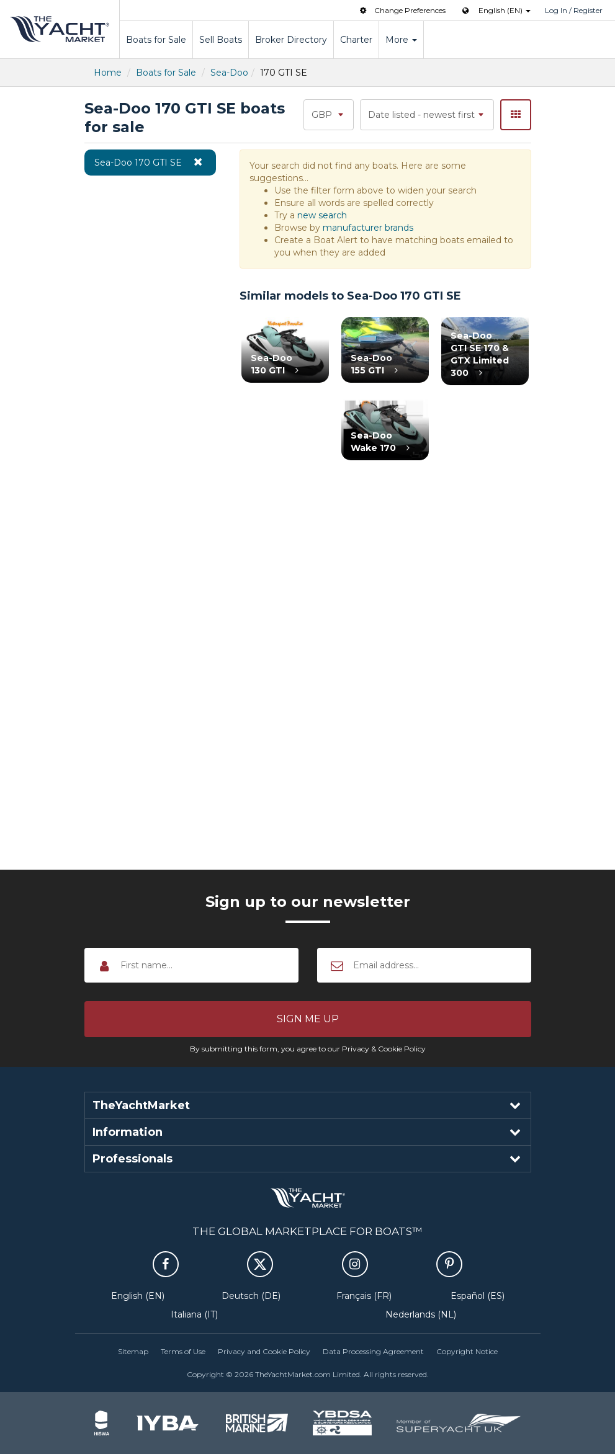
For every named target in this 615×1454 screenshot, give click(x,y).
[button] (307, 1019)
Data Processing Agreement (373, 1351)
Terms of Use (183, 1351)
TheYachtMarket (59, 29)
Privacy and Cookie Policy (264, 1351)
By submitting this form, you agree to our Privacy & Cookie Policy (308, 1048)
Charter (356, 39)
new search (322, 215)
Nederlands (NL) (420, 1314)
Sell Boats (220, 39)
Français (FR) (364, 1295)
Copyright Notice (467, 1351)
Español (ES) (478, 1295)
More (401, 39)
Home (108, 72)
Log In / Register (574, 10)
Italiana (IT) (194, 1314)
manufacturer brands (368, 227)
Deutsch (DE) (251, 1295)
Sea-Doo (229, 72)
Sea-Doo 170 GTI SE (150, 162)
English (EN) (137, 1295)
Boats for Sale (156, 39)
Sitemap (133, 1351)
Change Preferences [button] (401, 10)
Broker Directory (291, 39)
